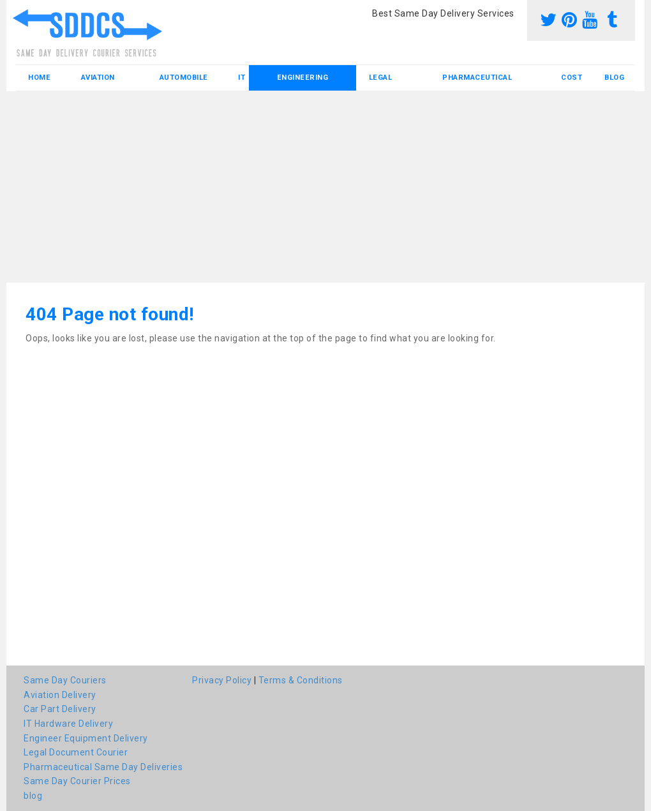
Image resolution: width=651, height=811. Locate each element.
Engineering (303, 77)
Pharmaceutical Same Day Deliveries (103, 767)
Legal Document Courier (76, 752)
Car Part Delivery (60, 709)
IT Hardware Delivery (68, 723)
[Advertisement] (325, 187)
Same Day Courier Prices (77, 781)
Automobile (184, 77)
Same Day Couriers (65, 680)
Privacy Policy (221, 680)
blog (614, 77)
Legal (381, 77)
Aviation (98, 77)
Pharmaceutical (477, 77)
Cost (571, 77)
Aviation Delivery (60, 695)
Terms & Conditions (300, 680)
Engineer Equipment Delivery (86, 738)
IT (241, 77)
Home (39, 77)
